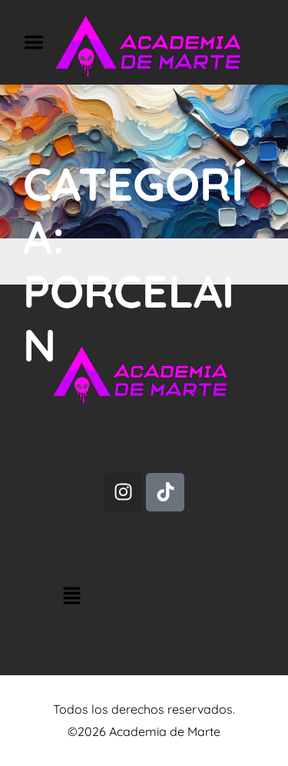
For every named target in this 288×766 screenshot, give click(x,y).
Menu (39, 42)
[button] (144, 597)
